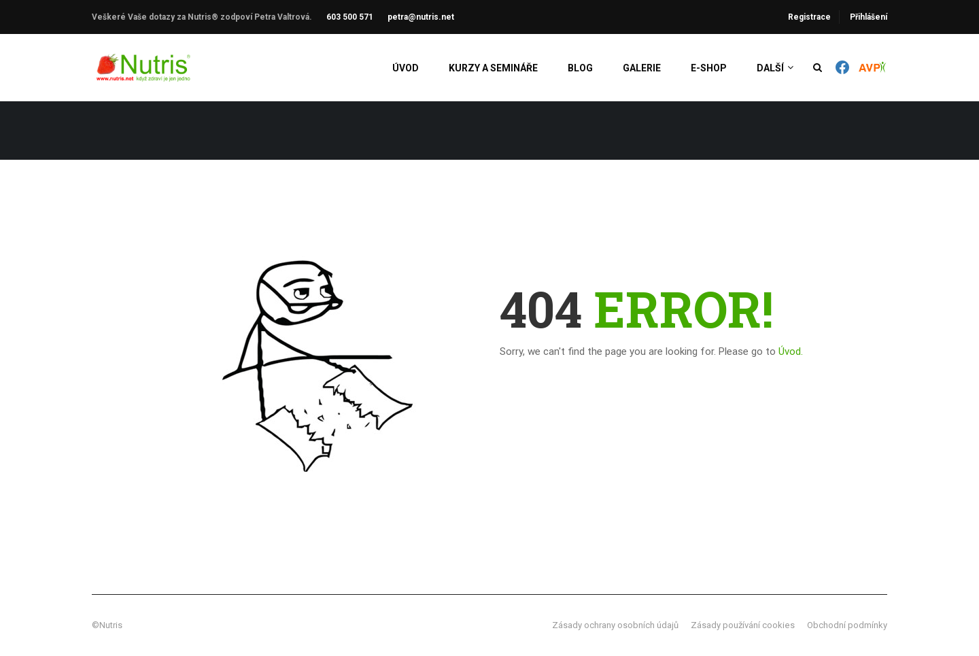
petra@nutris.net (421, 17)
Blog (580, 68)
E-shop (709, 68)
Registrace (809, 17)
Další (770, 68)
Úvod (405, 68)
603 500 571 (349, 17)
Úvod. (790, 351)
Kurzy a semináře (493, 68)
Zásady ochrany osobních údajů (615, 625)
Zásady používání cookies (743, 625)
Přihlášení (868, 17)
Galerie (642, 68)
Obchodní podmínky (847, 625)
